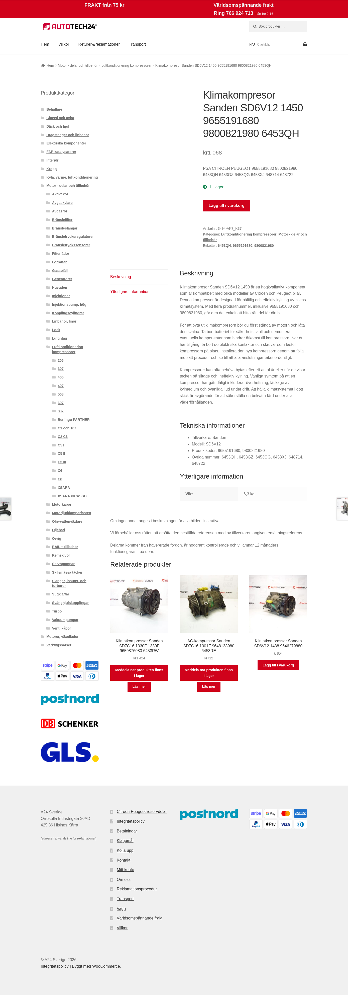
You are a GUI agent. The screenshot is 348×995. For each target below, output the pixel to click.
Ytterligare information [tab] (130, 291)
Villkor (63, 44)
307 (60, 369)
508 (60, 394)
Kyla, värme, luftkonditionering (72, 177)
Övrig (56, 539)
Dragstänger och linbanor (67, 135)
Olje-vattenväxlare (67, 521)
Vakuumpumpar (65, 620)
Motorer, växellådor (62, 637)
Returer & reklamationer (99, 44)
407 (60, 386)
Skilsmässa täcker (67, 572)
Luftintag (59, 338)
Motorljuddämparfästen (71, 513)
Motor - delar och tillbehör (78, 65)
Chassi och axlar (60, 118)
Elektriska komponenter (66, 143)
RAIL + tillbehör (65, 547)
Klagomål (125, 840)
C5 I (61, 445)
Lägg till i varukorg (227, 205)
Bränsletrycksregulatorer (73, 237)
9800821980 (264, 246)
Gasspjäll (60, 271)
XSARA (64, 488)
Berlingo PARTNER (73, 420)
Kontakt (123, 860)
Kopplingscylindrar (68, 313)
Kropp (51, 169)
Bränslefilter (62, 220)
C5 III (62, 462)
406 (60, 377)
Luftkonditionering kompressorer (126, 65)
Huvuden (59, 287)
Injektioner (61, 296)
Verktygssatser (58, 645)
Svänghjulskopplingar (70, 603)
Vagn (121, 908)
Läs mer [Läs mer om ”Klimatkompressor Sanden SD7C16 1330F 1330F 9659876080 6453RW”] (139, 686)
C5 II (61, 453)
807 (60, 411)
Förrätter (59, 262)
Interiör (52, 160)
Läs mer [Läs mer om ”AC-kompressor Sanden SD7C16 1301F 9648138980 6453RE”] (208, 686)
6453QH (224, 246)
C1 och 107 (67, 428)
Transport (137, 44)
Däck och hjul (57, 126)
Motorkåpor (61, 504)
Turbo (57, 611)
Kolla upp (125, 850)
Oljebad (58, 530)
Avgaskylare (62, 203)
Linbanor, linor (64, 321)
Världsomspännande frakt (139, 918)
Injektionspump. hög (69, 304)
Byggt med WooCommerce (96, 966)
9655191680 (242, 246)
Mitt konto (125, 870)
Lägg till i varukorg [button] (278, 665)
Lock (56, 330)
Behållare (54, 109)
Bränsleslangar (64, 228)
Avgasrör (59, 211)
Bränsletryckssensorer (71, 245)
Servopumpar (63, 564)
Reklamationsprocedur (137, 889)
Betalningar (127, 831)
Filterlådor (60, 254)
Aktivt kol (60, 194)
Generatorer (62, 279)
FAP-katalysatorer (61, 152)
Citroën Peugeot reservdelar (142, 811)
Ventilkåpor (61, 628)
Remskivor (61, 555)
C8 (60, 479)
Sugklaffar (60, 594)
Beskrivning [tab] (120, 277)
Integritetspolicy (131, 821)
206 (60, 360)
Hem (45, 44)
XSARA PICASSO (72, 496)
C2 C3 (63, 437)
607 (60, 403)
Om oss (124, 879)
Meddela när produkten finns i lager (139, 673)
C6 (60, 471)
